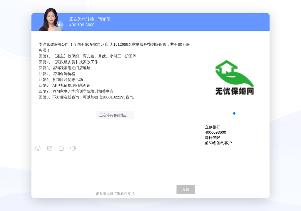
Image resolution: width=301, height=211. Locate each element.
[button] (234, 113)
